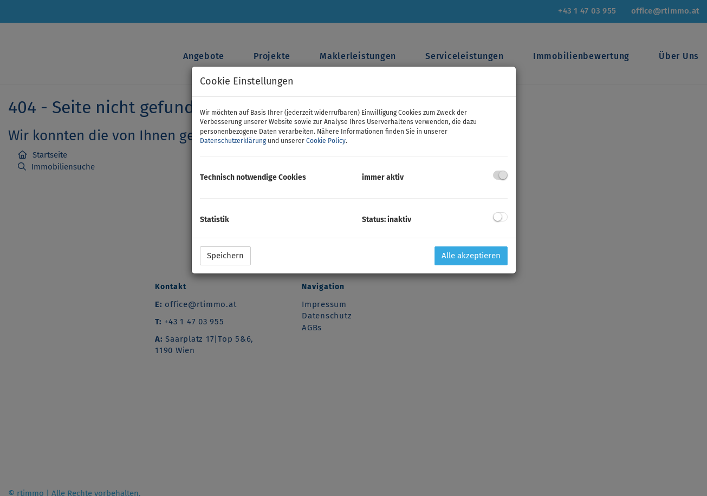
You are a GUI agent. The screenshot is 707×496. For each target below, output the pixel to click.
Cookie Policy (326, 141)
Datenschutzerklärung (233, 141)
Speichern (225, 255)
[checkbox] (500, 175)
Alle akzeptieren (471, 255)
